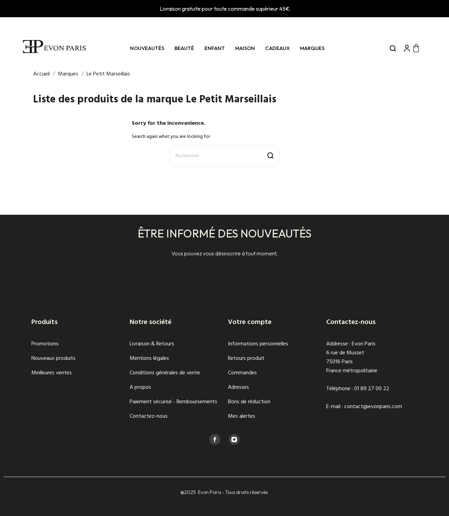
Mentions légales (149, 358)
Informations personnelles (258, 344)
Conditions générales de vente (165, 372)
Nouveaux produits (53, 358)
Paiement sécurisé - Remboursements (173, 401)
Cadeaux (277, 48)
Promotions (45, 344)
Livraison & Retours (152, 344)
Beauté (184, 48)
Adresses (238, 387)
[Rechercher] (224, 156)
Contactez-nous (149, 416)
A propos (140, 387)
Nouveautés (147, 48)
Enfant (214, 48)
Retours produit (246, 358)
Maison (245, 48)
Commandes (242, 372)
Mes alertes (241, 416)
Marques (312, 48)
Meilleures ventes (51, 372)
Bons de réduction (249, 401)
